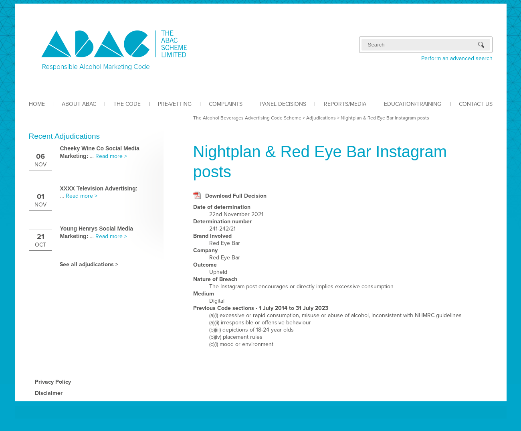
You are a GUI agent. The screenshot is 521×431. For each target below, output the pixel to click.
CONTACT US (476, 104)
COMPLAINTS (225, 104)
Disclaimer (49, 393)
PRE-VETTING (175, 104)
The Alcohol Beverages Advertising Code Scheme (247, 118)
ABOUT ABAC (79, 104)
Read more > (111, 156)
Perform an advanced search (457, 58)
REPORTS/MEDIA (345, 104)
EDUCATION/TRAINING (412, 104)
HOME (37, 104)
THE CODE (127, 104)
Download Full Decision (236, 195)
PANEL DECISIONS (283, 104)
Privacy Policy (53, 381)
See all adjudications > (89, 264)
